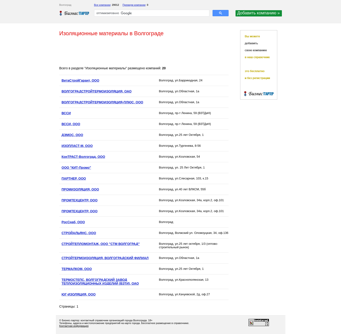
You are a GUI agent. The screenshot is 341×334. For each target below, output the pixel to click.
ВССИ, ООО (71, 124)
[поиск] (151, 13)
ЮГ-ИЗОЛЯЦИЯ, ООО (79, 294)
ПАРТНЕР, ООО (74, 178)
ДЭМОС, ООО (72, 135)
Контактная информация (74, 325)
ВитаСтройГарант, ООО (80, 80)
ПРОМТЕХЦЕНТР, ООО (80, 200)
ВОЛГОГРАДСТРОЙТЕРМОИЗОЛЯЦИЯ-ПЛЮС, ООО (102, 102)
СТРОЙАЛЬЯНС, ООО (79, 233)
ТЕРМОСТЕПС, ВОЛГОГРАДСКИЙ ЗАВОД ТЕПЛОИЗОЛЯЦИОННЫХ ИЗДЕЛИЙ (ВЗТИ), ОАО (100, 281)
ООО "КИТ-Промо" (76, 167)
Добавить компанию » (258, 13)
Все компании (102, 4)
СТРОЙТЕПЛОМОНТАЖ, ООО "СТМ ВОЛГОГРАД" (101, 244)
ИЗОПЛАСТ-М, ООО (77, 146)
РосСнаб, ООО (73, 222)
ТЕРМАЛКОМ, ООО (77, 269)
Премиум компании (134, 4)
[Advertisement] (143, 51)
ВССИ (66, 113)
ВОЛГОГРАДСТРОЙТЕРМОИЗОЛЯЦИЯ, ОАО (97, 91)
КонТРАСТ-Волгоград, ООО (83, 157)
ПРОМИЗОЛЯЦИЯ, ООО (80, 189)
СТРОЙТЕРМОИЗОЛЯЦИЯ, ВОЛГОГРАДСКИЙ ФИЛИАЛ (105, 258)
